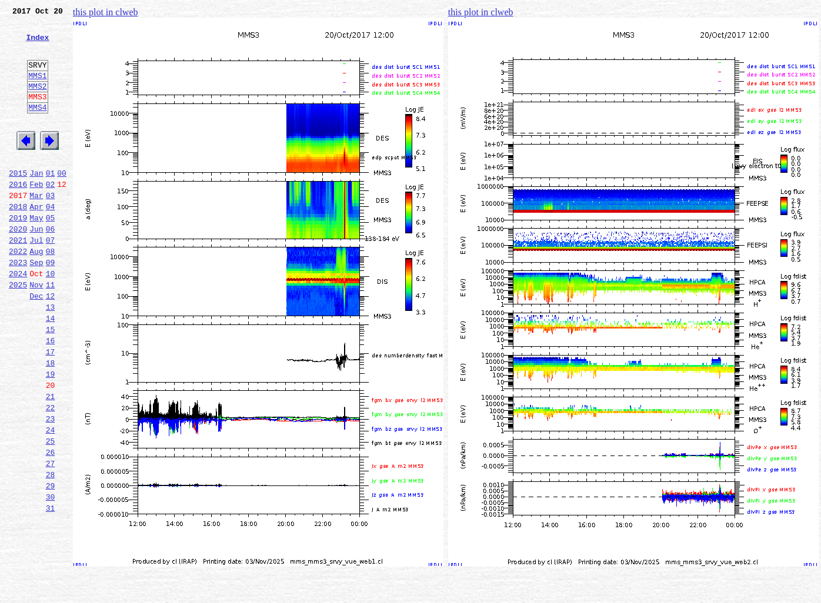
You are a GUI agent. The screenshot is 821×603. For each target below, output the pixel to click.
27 (50, 537)
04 (50, 240)
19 (50, 433)
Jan (36, 201)
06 (50, 265)
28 (50, 550)
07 (50, 278)
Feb (36, 214)
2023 (18, 304)
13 (50, 356)
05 (50, 252)
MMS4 (37, 126)
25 (50, 511)
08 (50, 291)
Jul (36, 278)
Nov (36, 330)
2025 (18, 330)
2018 (18, 240)
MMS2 (37, 101)
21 (50, 459)
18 (50, 421)
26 (50, 524)
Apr (36, 240)
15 (50, 382)
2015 (18, 201)
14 (50, 369)
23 (50, 485)
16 (50, 395)
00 (61, 201)
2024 (18, 317)
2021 (18, 278)
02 (50, 214)
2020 (18, 265)
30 (50, 576)
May (36, 252)
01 (50, 201)
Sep (36, 304)
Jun (36, 265)
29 (50, 563)
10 (50, 317)
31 (50, 589)
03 (50, 227)
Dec (36, 343)
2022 (18, 291)
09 (50, 304)
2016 (18, 214)
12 (50, 343)
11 (50, 330)
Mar (36, 227)
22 (50, 472)
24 (50, 498)
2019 (18, 252)
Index (37, 44)
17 (50, 408)
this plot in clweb (105, 12)
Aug (36, 291)
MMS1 (37, 89)
